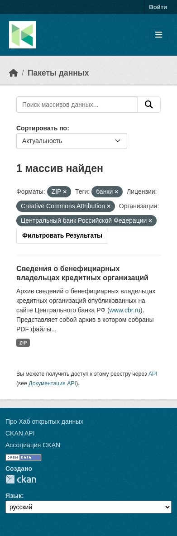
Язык (13, 495)
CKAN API (20, 433)
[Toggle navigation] (158, 35)
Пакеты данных (58, 72)
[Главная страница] (13, 72)
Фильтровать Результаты (62, 235)
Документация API (52, 383)
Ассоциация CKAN (32, 445)
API (153, 374)
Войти (158, 7)
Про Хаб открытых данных (44, 421)
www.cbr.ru (125, 310)
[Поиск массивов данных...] (77, 104)
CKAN (20, 479)
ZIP (23, 342)
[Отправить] (149, 104)
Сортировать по (41, 128)
